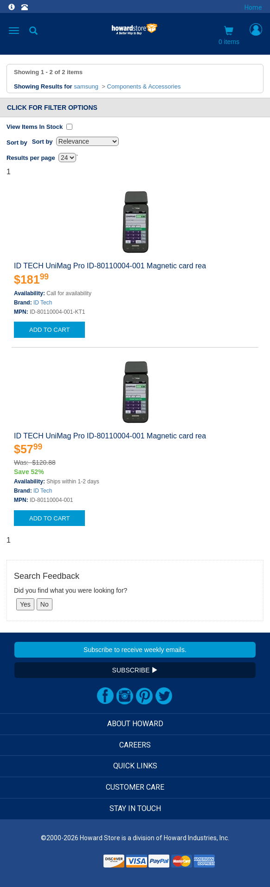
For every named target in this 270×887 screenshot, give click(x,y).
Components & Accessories (144, 86)
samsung (86, 86)
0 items (229, 35)
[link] (78, 864)
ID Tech (42, 302)
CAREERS (135, 745)
